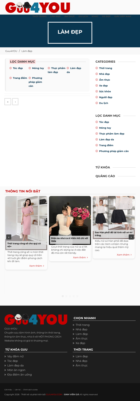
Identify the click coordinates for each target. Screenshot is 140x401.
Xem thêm (36, 266)
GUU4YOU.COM (54, 394)
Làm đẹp (27, 51)
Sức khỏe (105, 91)
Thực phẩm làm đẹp (111, 133)
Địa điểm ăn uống (19, 374)
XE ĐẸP (106, 16)
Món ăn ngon (16, 370)
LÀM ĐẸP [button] (55, 16)
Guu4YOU (11, 51)
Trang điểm (20, 77)
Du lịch (103, 103)
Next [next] (131, 237)
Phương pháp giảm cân (35, 81)
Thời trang (105, 68)
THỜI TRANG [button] (39, 16)
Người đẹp (105, 97)
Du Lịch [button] (83, 16)
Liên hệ (17, 390)
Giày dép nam (122, 16)
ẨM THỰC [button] (69, 16)
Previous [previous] (8, 237)
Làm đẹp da (106, 139)
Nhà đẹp (104, 73)
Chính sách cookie (30, 390)
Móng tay (38, 68)
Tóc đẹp (18, 68)
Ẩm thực (104, 79)
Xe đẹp (103, 85)
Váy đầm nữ (15, 356)
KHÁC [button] (95, 16)
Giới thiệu (8, 390)
